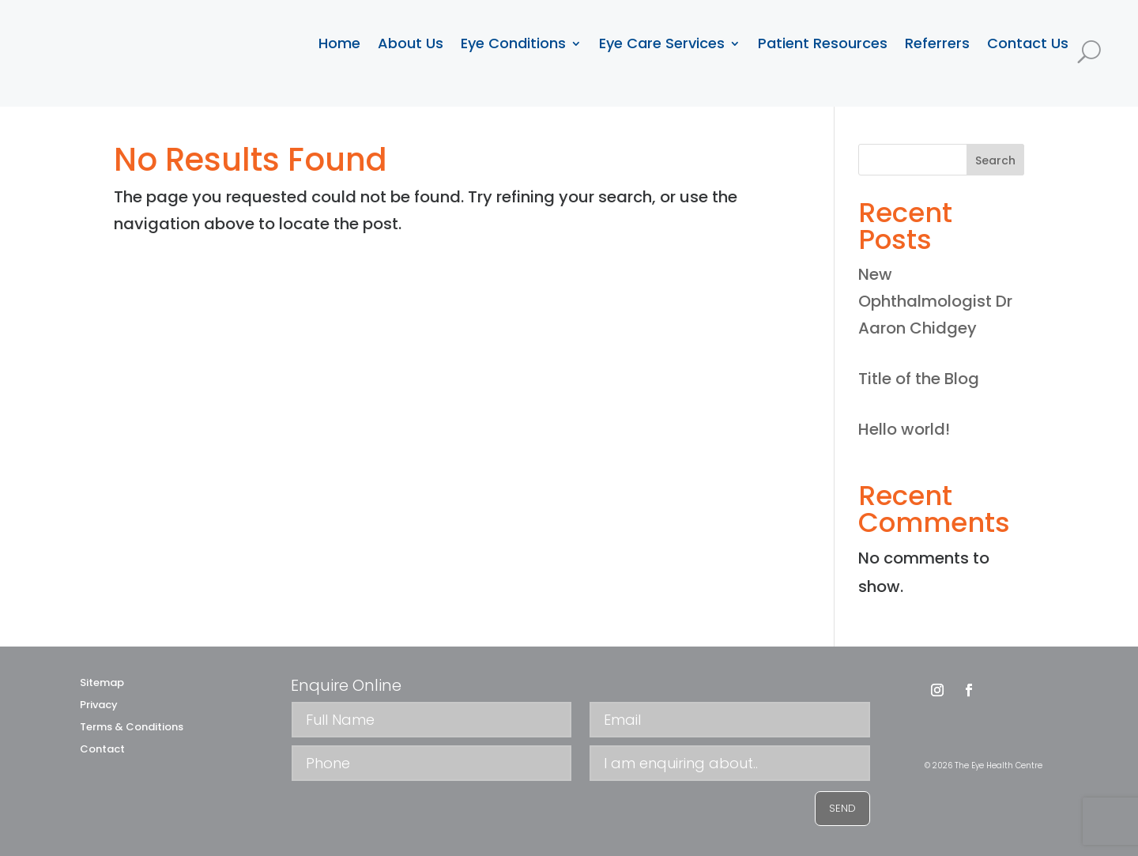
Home (339, 43)
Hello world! (904, 429)
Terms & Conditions (131, 726)
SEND (842, 808)
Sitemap (102, 682)
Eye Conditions (513, 43)
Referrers (937, 43)
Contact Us (1027, 43)
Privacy (99, 704)
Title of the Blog (918, 379)
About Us (410, 43)
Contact (102, 748)
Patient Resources (822, 43)
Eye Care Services (662, 43)
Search (995, 160)
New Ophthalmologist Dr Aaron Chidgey (935, 301)
